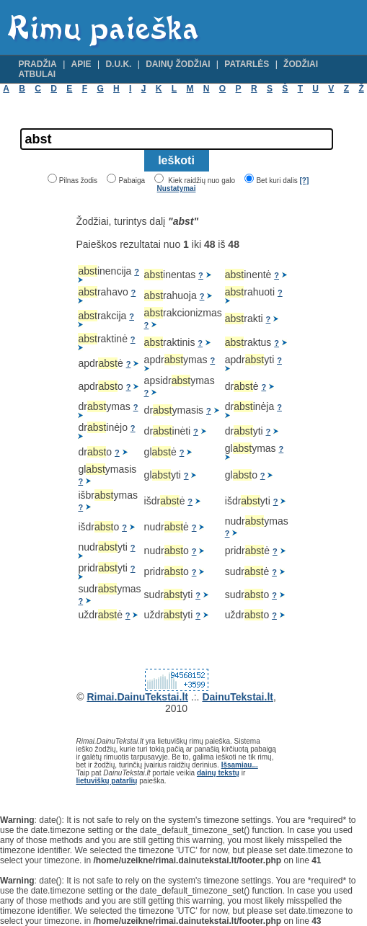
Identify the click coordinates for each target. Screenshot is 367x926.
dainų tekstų (218, 773)
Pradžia (37, 64)
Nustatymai (176, 188)
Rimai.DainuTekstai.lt (137, 697)
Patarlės (246, 64)
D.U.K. (118, 64)
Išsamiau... (239, 765)
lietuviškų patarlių (106, 781)
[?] (304, 180)
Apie (81, 64)
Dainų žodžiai (178, 64)
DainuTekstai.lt (237, 697)
